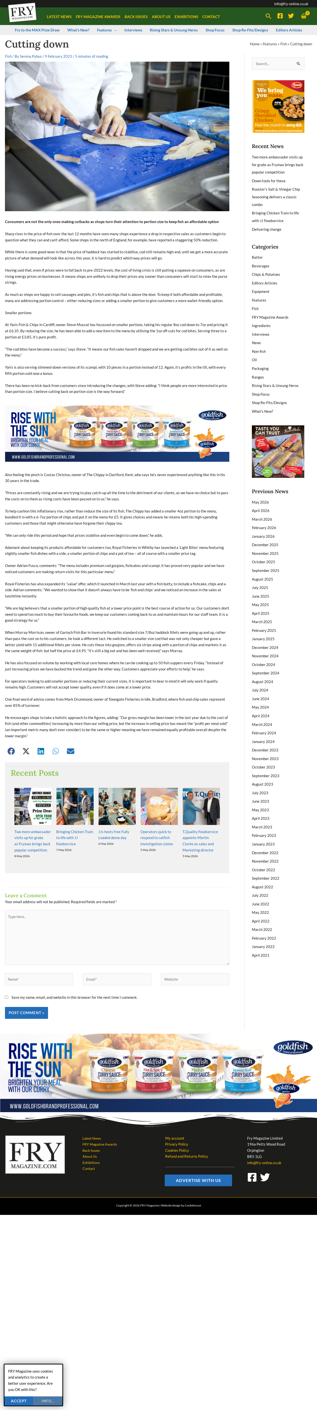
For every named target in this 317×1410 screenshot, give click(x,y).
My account (174, 1107)
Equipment (260, 288)
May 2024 (260, 697)
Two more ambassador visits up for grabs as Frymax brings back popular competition (277, 164)
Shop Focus (261, 389)
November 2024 (265, 647)
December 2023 (265, 739)
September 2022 (265, 864)
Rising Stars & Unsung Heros (275, 381)
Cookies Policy (176, 1120)
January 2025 (263, 630)
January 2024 (263, 730)
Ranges (258, 372)
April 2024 (260, 705)
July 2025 (260, 580)
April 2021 (260, 939)
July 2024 (260, 680)
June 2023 (260, 789)
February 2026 (264, 521)
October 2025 (263, 555)
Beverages (260, 263)
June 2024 (260, 688)
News (256, 339)
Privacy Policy (176, 1113)
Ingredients (261, 322)
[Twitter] (291, 16)
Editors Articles (264, 280)
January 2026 (263, 530)
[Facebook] (280, 16)
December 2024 (265, 638)
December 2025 (265, 538)
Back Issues (92, 1120)
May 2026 (260, 496)
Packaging (260, 364)
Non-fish (259, 347)
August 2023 (262, 772)
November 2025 (265, 546)
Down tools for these (269, 180)
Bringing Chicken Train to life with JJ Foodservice (74, 806)
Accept (19, 1401)
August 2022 (262, 872)
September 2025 (265, 563)
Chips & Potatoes (266, 272)
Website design (171, 1175)
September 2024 (265, 663)
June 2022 (260, 889)
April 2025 (260, 605)
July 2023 (260, 780)
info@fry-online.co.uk (291, 3)
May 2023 (260, 797)
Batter (257, 255)
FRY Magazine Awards (270, 314)
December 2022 (265, 839)
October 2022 (263, 855)
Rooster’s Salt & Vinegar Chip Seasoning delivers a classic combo (276, 195)
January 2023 (263, 830)
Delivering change (266, 227)
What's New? (262, 406)
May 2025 (260, 596)
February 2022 (264, 922)
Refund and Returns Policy (186, 1126)
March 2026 (262, 513)
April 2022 (260, 906)
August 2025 (262, 571)
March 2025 (262, 613)
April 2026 (260, 505)
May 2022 (260, 897)
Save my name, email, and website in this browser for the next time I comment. (74, 967)
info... (48, 1401)
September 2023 (265, 764)
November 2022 (265, 847)
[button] (268, 16)
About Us (90, 1126)
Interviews (260, 330)
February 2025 (264, 621)
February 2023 (264, 822)
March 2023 (262, 814)
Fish (283, 44)
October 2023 (263, 755)
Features (270, 44)
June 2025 (260, 588)
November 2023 (265, 747)
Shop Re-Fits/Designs (269, 397)
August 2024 (262, 672)
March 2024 (262, 714)
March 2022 (262, 914)
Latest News (92, 1107)
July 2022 (260, 881)
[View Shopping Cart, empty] (303, 16)
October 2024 (263, 655)
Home (255, 44)
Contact (89, 1138)
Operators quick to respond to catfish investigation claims (156, 806)
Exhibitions (91, 1132)
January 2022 (263, 931)
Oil (254, 355)
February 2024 (264, 722)
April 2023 (260, 805)
